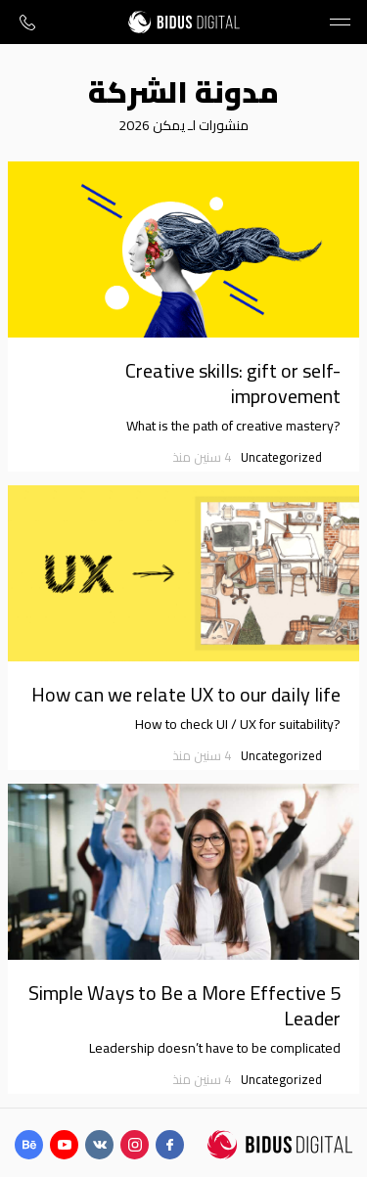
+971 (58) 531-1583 (27, 22)
